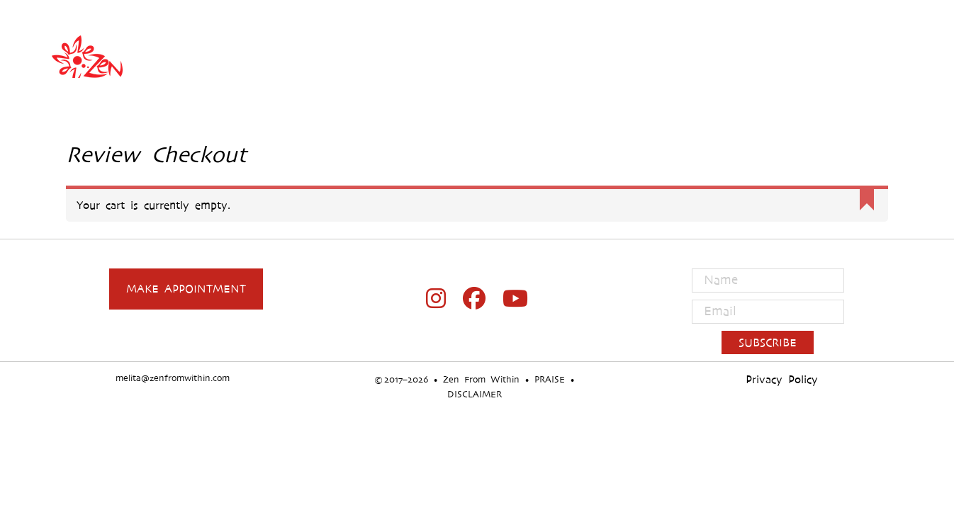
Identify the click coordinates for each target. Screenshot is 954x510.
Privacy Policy (782, 379)
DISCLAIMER (474, 394)
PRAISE (549, 379)
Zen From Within (477, 56)
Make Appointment (186, 288)
